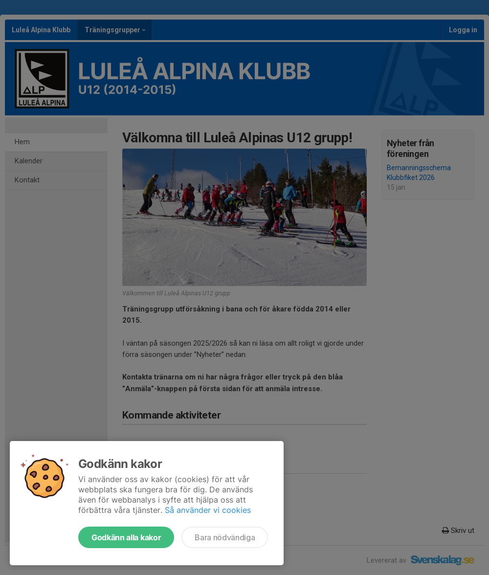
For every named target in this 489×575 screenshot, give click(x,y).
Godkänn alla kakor (126, 537)
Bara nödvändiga (225, 537)
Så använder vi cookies (208, 510)
